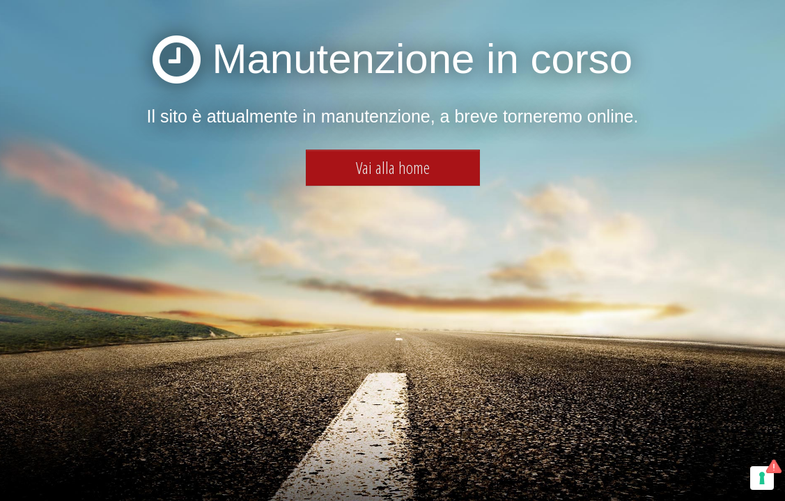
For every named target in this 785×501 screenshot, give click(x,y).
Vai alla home (393, 167)
